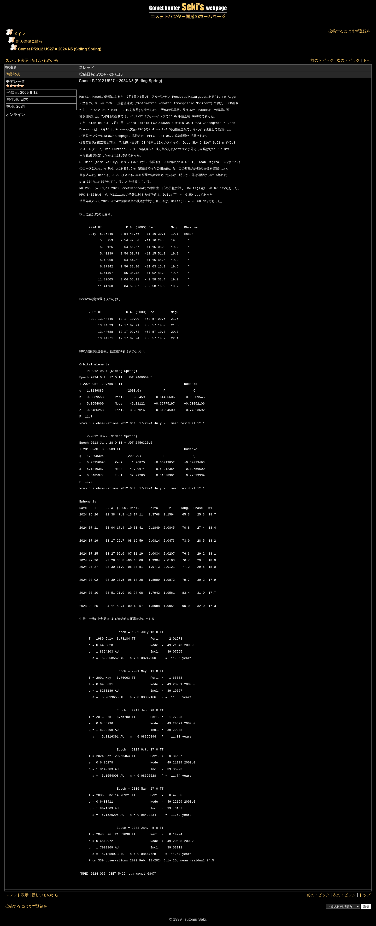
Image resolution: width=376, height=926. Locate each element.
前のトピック (322, 60)
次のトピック (348, 60)
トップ (364, 895)
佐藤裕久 (13, 74)
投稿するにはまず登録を (349, 31)
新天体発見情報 (29, 41)
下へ (366, 60)
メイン (19, 34)
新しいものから (45, 60)
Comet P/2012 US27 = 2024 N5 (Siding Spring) (59, 49)
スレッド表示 (17, 60)
